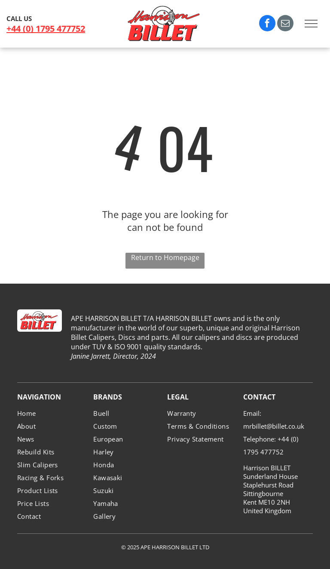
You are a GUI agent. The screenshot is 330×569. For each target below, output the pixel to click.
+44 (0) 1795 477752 (45, 28)
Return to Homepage (165, 257)
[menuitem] (52, 413)
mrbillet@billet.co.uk (273, 426)
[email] (285, 24)
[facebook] (267, 24)
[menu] (311, 23)
